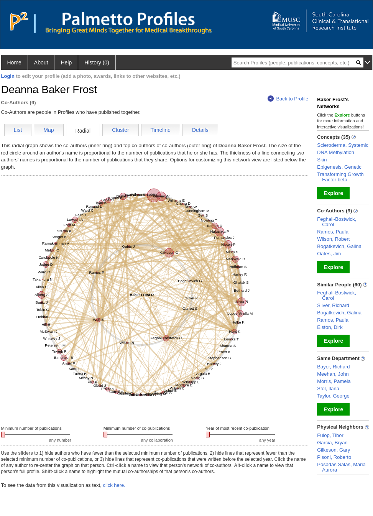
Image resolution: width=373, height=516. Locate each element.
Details (200, 130)
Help (66, 62)
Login (8, 76)
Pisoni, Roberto (334, 457)
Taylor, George (333, 396)
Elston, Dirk (329, 327)
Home (14, 62)
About (41, 62)
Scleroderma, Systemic (342, 145)
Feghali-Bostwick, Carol (336, 221)
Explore (333, 193)
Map (48, 130)
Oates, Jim (329, 253)
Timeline (161, 130)
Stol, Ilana (328, 388)
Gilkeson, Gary (333, 450)
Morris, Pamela (333, 381)
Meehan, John (332, 374)
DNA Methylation (335, 152)
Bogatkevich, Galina (339, 246)
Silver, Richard (333, 305)
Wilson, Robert (333, 239)
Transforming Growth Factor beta (340, 176)
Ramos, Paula (332, 232)
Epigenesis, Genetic (339, 167)
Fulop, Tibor (330, 435)
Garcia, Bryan (332, 442)
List (18, 130)
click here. (114, 485)
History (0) (96, 62)
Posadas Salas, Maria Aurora (341, 467)
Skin (322, 160)
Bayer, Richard (333, 367)
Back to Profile (288, 99)
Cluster (120, 130)
